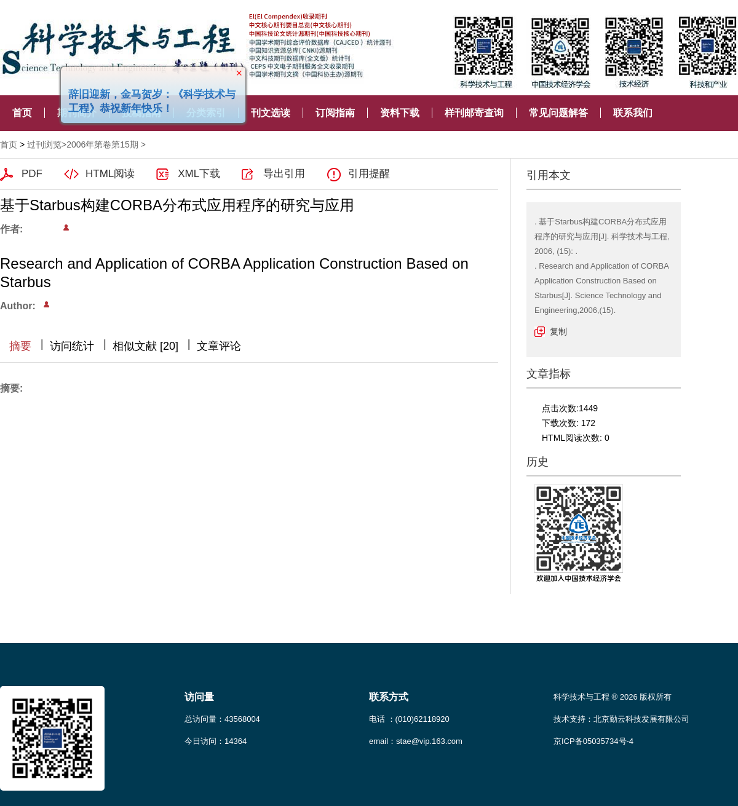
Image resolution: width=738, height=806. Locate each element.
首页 (22, 113)
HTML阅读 (110, 174)
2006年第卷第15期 (102, 144)
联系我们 (633, 113)
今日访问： (215, 741)
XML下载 (199, 174)
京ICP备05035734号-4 (593, 741)
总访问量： (222, 719)
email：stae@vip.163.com (415, 741)
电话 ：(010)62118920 (409, 719)
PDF (32, 174)
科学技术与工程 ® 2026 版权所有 (613, 696)
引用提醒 (369, 174)
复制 (558, 331)
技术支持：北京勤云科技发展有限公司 (621, 719)
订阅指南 (335, 113)
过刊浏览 (44, 144)
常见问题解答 (558, 113)
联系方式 (388, 697)
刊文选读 (270, 113)
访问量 (199, 697)
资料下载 (399, 113)
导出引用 (284, 174)
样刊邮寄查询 (474, 113)
